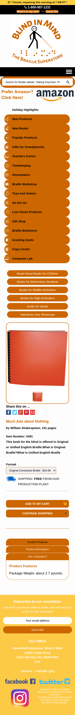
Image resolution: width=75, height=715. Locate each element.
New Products (22, 119)
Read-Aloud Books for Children (37, 273)
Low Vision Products (27, 212)
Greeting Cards (23, 240)
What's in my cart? (28, 11)
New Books (20, 128)
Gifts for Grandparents (28, 147)
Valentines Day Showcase (37, 314)
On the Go (19, 202)
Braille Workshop (24, 184)
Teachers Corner (24, 156)
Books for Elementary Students (37, 281)
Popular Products (24, 137)
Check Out (51, 11)
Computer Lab (22, 258)
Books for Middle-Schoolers (37, 290)
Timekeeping (21, 165)
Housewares (21, 174)
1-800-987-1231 (37, 7)
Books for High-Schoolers (37, 298)
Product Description (37, 549)
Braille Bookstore (24, 230)
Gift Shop (19, 221)
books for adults (37, 306)
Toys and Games (24, 193)
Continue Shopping (37, 513)
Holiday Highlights (25, 109)
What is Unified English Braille (38, 452)
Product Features (38, 542)
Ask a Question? (37, 556)
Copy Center (21, 249)
